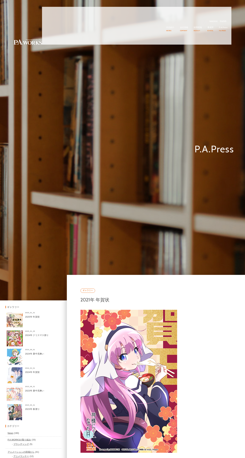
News (35, 447)
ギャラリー (106, 316)
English (227, 8)
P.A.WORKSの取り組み (44, 454)
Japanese (217, 8)
